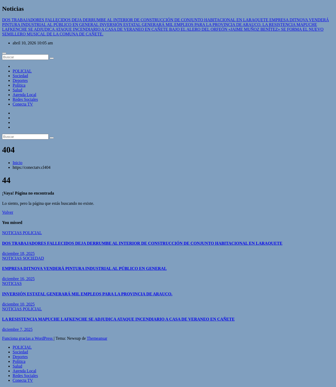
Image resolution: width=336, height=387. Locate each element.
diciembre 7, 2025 (17, 329)
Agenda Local (24, 94)
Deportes (20, 80)
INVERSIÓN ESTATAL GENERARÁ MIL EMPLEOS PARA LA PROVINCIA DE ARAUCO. (87, 294)
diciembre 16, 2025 (18, 278)
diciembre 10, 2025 (18, 304)
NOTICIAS (12, 233)
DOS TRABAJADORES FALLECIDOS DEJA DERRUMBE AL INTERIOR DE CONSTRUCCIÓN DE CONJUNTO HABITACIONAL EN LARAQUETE (142, 243)
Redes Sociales (25, 99)
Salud (17, 90)
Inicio (17, 162)
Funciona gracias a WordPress (28, 338)
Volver (7, 212)
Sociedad (20, 76)
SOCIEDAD (33, 258)
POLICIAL (22, 71)
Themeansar (97, 338)
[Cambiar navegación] (4, 53)
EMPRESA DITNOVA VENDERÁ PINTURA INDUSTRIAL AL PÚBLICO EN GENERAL (84, 268)
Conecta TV (23, 104)
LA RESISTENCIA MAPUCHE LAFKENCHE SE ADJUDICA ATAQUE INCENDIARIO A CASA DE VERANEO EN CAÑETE (118, 319)
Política (19, 85)
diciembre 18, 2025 (18, 253)
